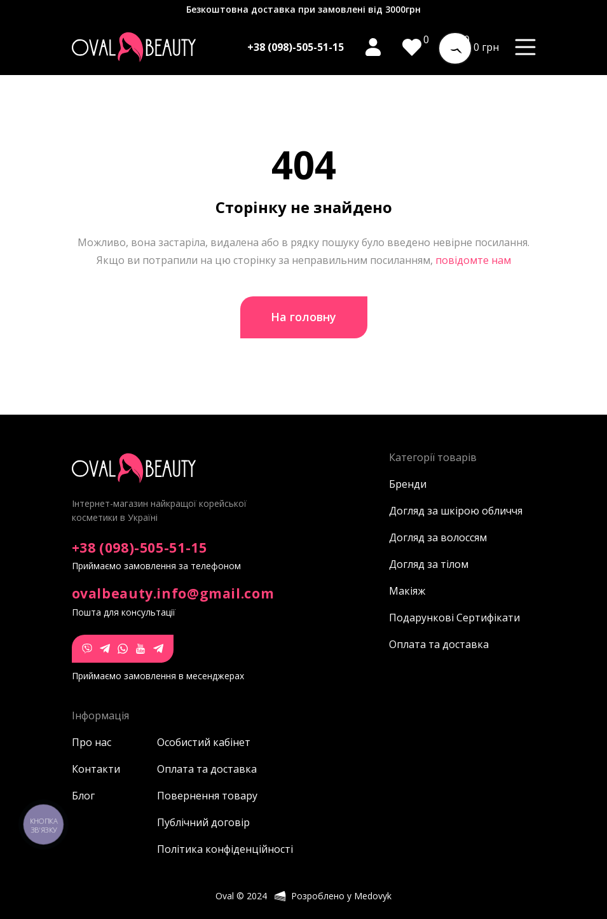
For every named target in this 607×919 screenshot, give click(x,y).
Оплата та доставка (439, 644)
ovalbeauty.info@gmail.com (173, 593)
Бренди (407, 484)
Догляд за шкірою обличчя (455, 511)
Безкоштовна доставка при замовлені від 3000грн (303, 9)
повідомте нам (473, 260)
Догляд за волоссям (438, 537)
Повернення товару (199, 796)
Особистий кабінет (199, 742)
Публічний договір (199, 822)
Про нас (91, 742)
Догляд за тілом (428, 564)
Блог (83, 796)
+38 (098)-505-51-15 (295, 47)
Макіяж (407, 591)
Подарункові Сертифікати (454, 618)
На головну (303, 316)
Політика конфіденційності (199, 849)
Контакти (96, 769)
